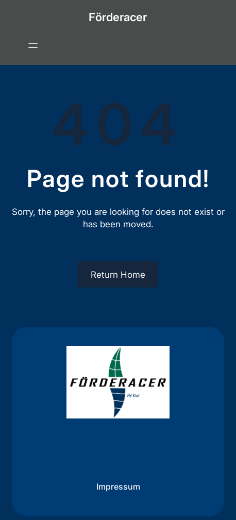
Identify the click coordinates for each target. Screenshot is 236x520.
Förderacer (118, 17)
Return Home (118, 275)
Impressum (118, 486)
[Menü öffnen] (33, 45)
